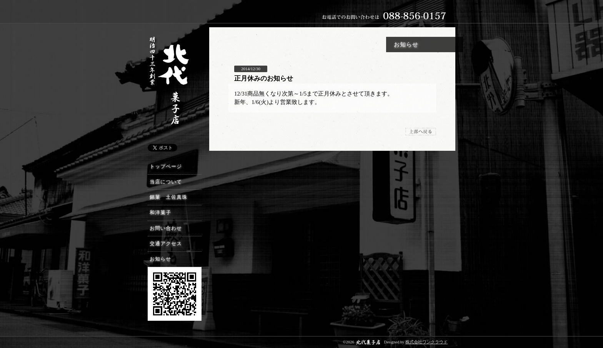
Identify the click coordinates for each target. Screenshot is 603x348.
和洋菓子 (160, 212)
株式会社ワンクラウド (426, 342)
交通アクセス (166, 243)
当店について (166, 182)
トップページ (166, 166)
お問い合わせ (166, 228)
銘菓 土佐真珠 (168, 197)
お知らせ (160, 259)
